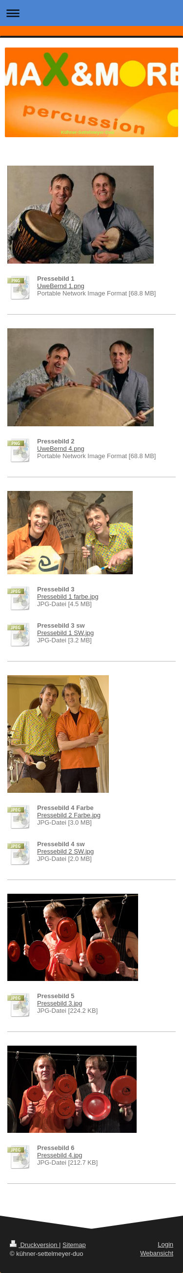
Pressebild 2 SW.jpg (65, 851)
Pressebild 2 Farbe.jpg (69, 815)
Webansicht (156, 1253)
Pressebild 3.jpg (59, 1003)
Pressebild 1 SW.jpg (65, 632)
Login (165, 1244)
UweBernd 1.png (60, 286)
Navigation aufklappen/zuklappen (91, 13)
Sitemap (74, 1245)
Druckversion (34, 1245)
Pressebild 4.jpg (59, 1155)
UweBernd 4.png (60, 448)
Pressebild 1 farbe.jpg (68, 596)
